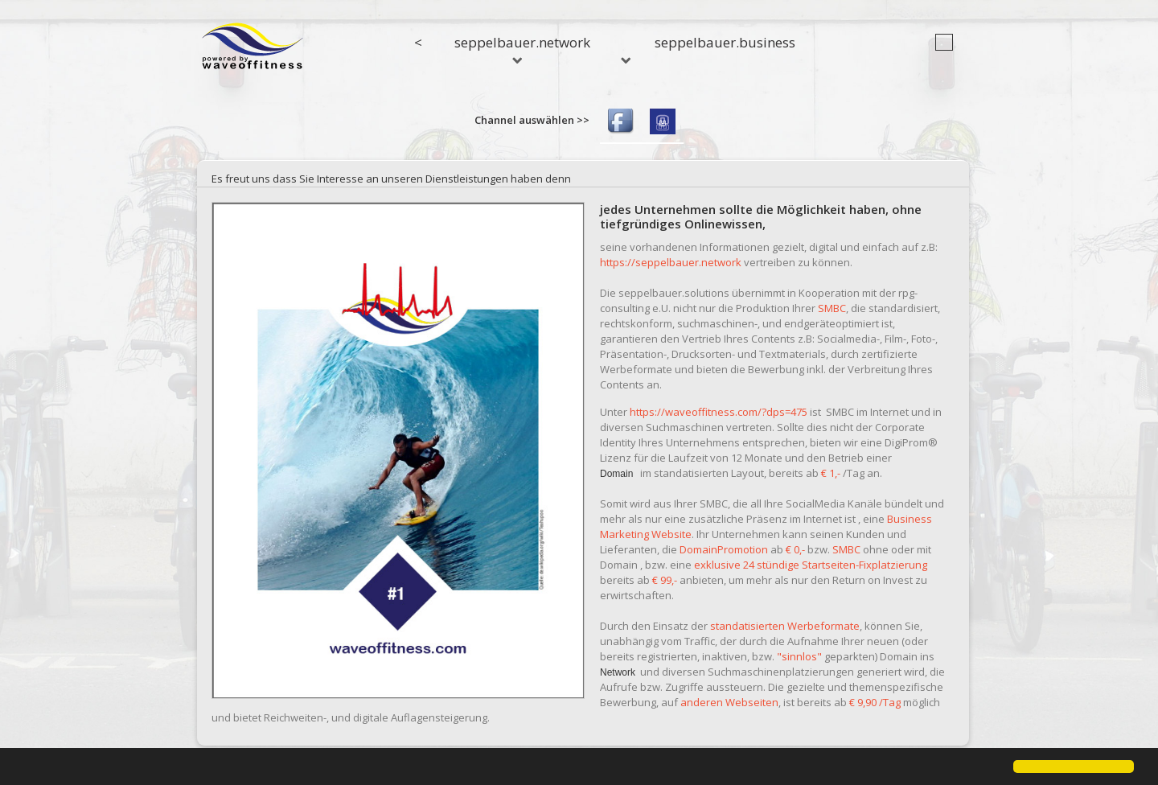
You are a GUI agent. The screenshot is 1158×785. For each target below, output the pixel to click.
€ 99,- (664, 580)
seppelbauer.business (725, 42)
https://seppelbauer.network (670, 262)
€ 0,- (795, 549)
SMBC (832, 308)
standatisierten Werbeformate (785, 626)
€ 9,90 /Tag (875, 702)
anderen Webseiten (729, 702)
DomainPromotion (724, 549)
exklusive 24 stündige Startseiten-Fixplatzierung (810, 564)
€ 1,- (830, 473)
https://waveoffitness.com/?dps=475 (718, 412)
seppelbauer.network (522, 48)
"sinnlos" (799, 656)
